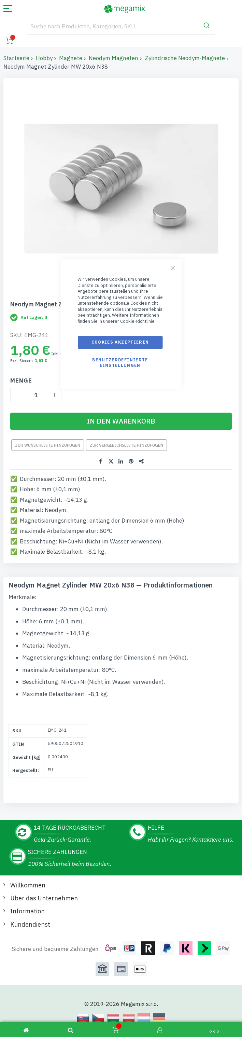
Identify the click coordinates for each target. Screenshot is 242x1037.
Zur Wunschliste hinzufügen (47, 445)
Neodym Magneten (113, 58)
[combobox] (121, 26)
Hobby (44, 58)
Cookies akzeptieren (120, 342)
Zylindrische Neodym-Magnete (185, 58)
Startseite (16, 58)
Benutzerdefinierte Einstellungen (120, 362)
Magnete (70, 58)
